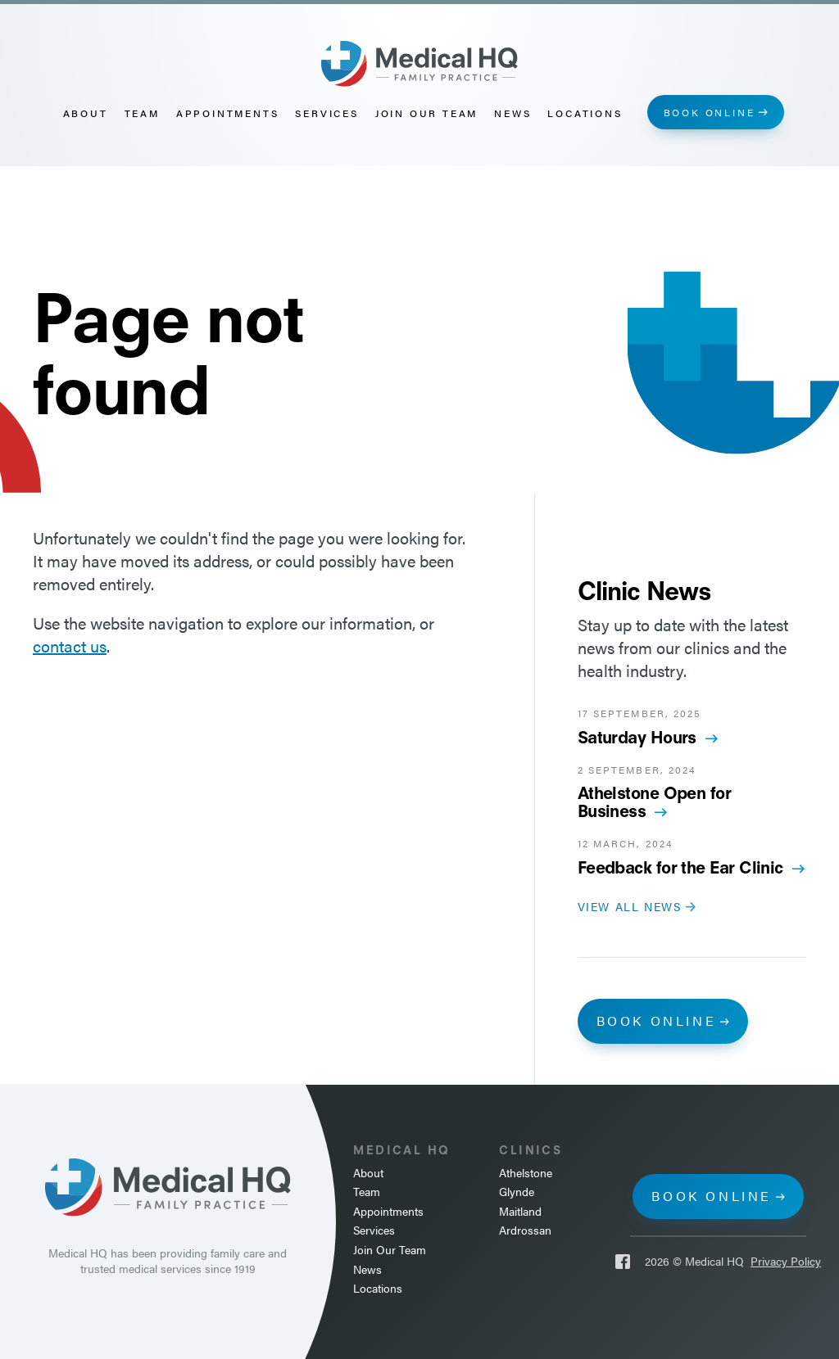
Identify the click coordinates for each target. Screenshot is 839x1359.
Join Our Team (426, 113)
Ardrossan (525, 1230)
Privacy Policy (786, 1261)
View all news (630, 906)
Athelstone (525, 1173)
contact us (70, 645)
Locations (584, 113)
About (85, 113)
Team (142, 113)
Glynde (516, 1191)
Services (326, 113)
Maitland (520, 1211)
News (512, 113)
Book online (709, 112)
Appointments (227, 113)
